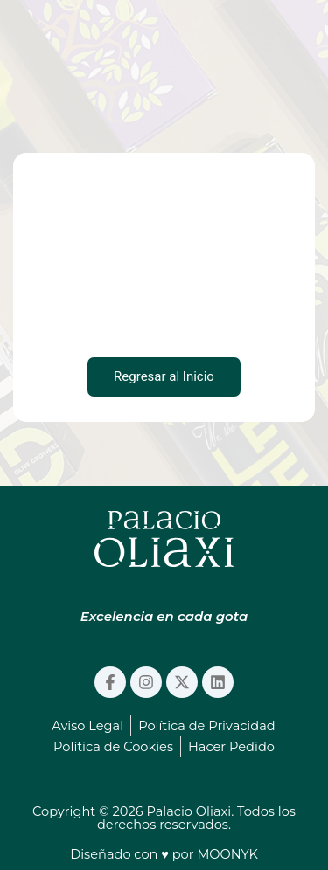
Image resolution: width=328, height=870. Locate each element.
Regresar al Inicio (164, 376)
